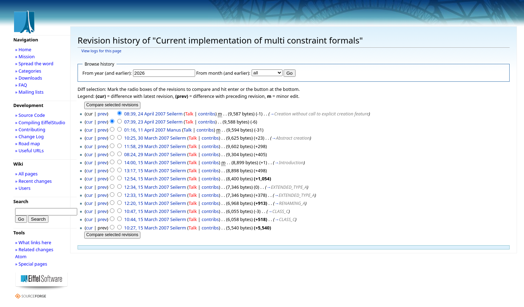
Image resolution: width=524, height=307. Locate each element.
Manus (174, 130)
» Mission (25, 56)
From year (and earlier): (107, 73)
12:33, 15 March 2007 (146, 195)
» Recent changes (33, 181)
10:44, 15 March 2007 (146, 219)
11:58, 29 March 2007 (146, 146)
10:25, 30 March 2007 (146, 138)
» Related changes (34, 249)
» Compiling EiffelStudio (40, 122)
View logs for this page (101, 50)
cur (89, 122)
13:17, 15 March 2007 (146, 170)
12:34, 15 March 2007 (146, 187)
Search (20, 201)
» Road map (27, 143)
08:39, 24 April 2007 (145, 114)
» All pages (26, 174)
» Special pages (31, 264)
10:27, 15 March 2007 (146, 228)
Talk (189, 114)
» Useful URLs (29, 150)
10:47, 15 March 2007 (146, 211)
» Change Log (29, 136)
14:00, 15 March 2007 (146, 162)
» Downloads (28, 78)
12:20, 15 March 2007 (146, 203)
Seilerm (175, 114)
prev (102, 114)
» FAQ (21, 85)
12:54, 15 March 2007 (146, 178)
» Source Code (30, 115)
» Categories (28, 71)
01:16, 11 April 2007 (145, 130)
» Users (23, 188)
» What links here (33, 242)
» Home (23, 49)
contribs (206, 114)
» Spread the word (34, 63)
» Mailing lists (29, 92)
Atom (21, 256)
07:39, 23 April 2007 (145, 122)
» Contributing (30, 129)
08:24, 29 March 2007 (146, 154)
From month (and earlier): (223, 73)
